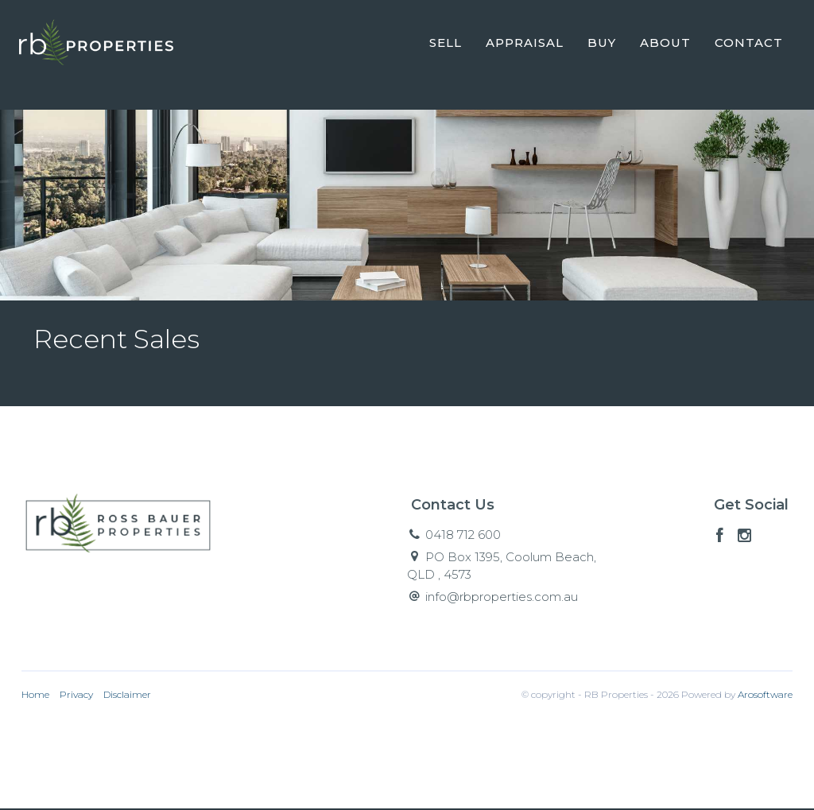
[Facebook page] (722, 538)
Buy (601, 42)
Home (35, 695)
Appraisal (524, 42)
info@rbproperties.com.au (501, 598)
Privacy (76, 695)
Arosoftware (765, 695)
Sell (444, 42)
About (664, 42)
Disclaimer (127, 695)
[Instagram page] (745, 538)
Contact (748, 42)
